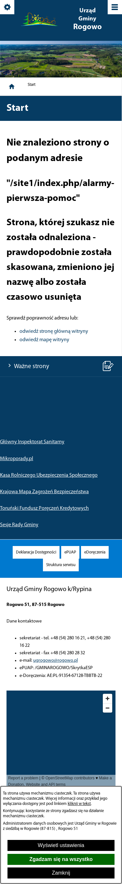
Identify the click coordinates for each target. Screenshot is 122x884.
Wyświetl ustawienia (61, 845)
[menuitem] (36, 552)
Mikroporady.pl (16, 458)
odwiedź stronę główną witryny (54, 331)
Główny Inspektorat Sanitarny (32, 442)
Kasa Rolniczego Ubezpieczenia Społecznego (49, 475)
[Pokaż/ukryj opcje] (7, 7)
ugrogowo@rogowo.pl (55, 660)
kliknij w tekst (79, 804)
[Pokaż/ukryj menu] (114, 7)
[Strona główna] (11, 86)
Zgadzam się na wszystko (61, 859)
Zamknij (61, 873)
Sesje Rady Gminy (19, 525)
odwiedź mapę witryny (44, 340)
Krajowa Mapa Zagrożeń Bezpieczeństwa (44, 491)
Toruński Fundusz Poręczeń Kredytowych (44, 508)
